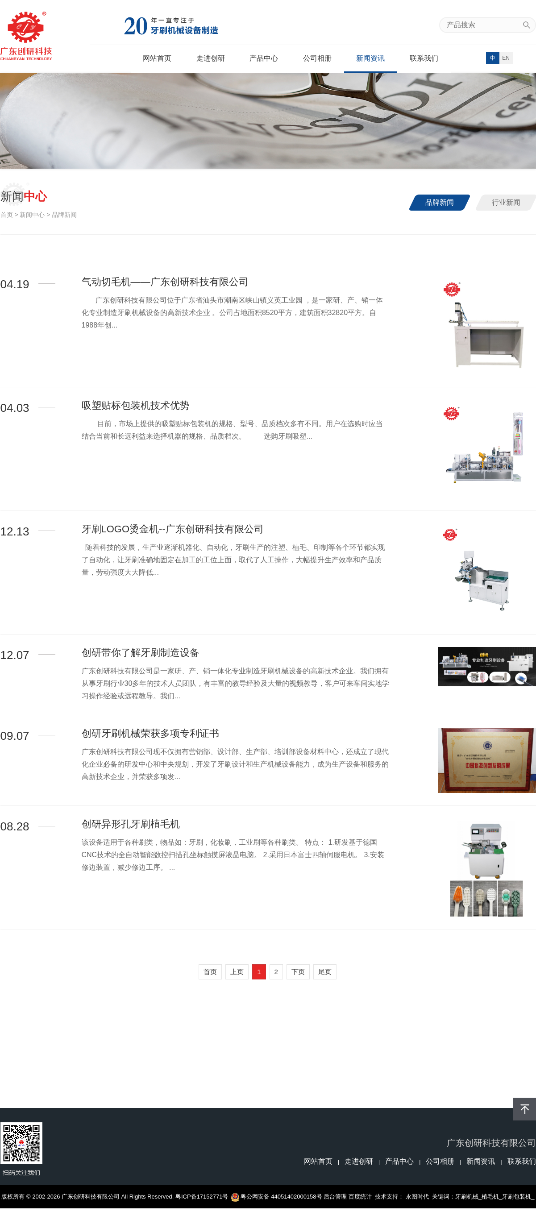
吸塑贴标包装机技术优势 (136, 405)
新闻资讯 (370, 58)
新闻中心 (32, 214)
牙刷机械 (466, 1196)
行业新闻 (506, 202)
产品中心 (263, 58)
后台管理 (335, 1196)
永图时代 (417, 1196)
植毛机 (490, 1196)
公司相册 (317, 58)
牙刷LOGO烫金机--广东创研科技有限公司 (173, 529)
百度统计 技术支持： (377, 1196)
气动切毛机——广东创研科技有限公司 (165, 281)
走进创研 (210, 58)
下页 (298, 971)
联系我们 (424, 58)
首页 (6, 214)
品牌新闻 (439, 202)
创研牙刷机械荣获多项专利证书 (150, 733)
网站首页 (157, 58)
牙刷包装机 (516, 1196)
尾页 (325, 971)
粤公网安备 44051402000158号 (277, 1196)
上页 (237, 971)
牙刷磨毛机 (268, 1219)
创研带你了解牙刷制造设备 (140, 652)
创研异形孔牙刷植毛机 (131, 824)
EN (506, 58)
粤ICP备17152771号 (202, 1196)
